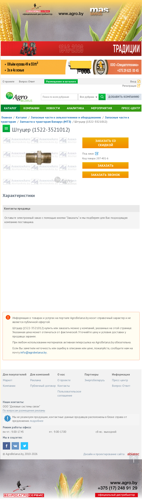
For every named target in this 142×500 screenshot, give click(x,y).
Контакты (63, 385)
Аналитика (75, 108)
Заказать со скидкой (105, 143)
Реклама (35, 380)
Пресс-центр (131, 108)
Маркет (7, 380)
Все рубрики (88, 96)
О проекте (8, 81)
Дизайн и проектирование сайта (103, 454)
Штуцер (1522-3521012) (90, 121)
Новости (53, 108)
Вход (133, 81)
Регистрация (129, 85)
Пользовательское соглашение (69, 393)
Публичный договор (43, 385)
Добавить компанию (123, 96)
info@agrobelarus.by (33, 352)
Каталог (10, 108)
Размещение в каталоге (61, 81)
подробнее (36, 421)
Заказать (105, 165)
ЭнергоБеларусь (95, 380)
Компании (31, 108)
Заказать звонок (105, 175)
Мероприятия (101, 108)
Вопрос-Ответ (27, 81)
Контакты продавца (17, 208)
